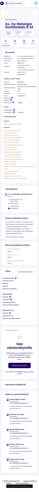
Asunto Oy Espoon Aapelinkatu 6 (12, 140)
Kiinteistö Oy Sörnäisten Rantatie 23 (13, 176)
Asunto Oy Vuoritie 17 (12, 255)
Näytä (20, 102)
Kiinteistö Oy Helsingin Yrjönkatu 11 (13, 157)
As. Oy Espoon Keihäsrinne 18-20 (12, 130)
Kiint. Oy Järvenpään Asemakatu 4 (12, 154)
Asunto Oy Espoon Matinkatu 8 (11, 142)
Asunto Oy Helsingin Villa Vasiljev (15, 260)
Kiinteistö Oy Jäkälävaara (10, 161)
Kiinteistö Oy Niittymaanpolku (11, 171)
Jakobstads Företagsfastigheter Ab (12, 152)
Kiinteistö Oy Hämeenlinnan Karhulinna (13, 159)
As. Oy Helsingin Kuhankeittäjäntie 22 (13, 137)
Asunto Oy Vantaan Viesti (10, 147)
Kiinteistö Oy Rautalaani (10, 173)
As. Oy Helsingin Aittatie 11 (10, 133)
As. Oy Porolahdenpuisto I (13, 249)
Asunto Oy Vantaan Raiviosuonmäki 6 (13, 145)
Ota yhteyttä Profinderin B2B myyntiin (19, 486)
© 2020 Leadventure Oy (11, 481)
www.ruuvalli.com (21, 93)
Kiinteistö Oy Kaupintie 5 (10, 164)
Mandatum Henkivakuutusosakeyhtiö (13, 124)
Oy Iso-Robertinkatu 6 (9, 149)
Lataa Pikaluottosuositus (25, 272)
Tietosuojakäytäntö (22, 483)
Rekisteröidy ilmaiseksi (19, 365)
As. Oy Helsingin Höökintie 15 (11, 135)
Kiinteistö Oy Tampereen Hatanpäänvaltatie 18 (15, 178)
